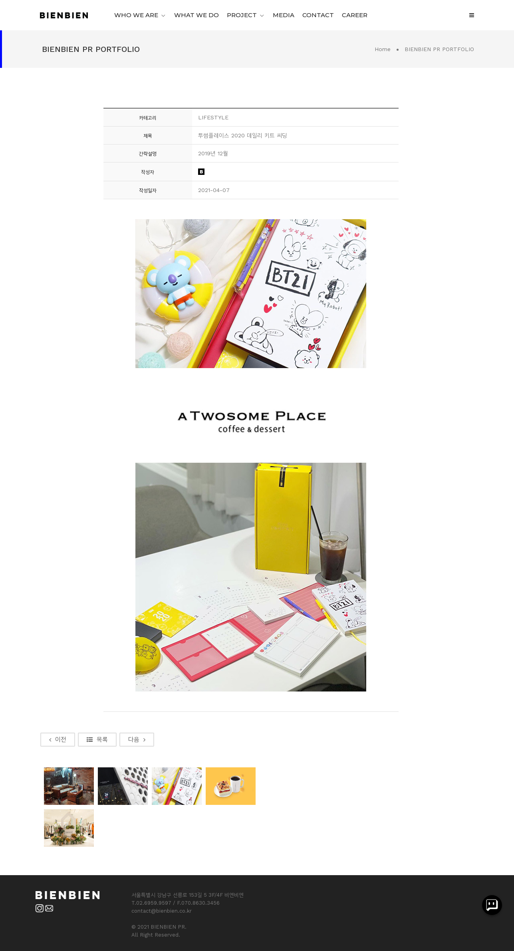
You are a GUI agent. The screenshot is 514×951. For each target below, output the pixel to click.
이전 (57, 739)
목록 (97, 739)
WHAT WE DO (196, 15)
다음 (136, 739)
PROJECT (242, 15)
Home (383, 49)
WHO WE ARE (136, 15)
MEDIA (283, 15)
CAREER (354, 15)
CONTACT (318, 15)
